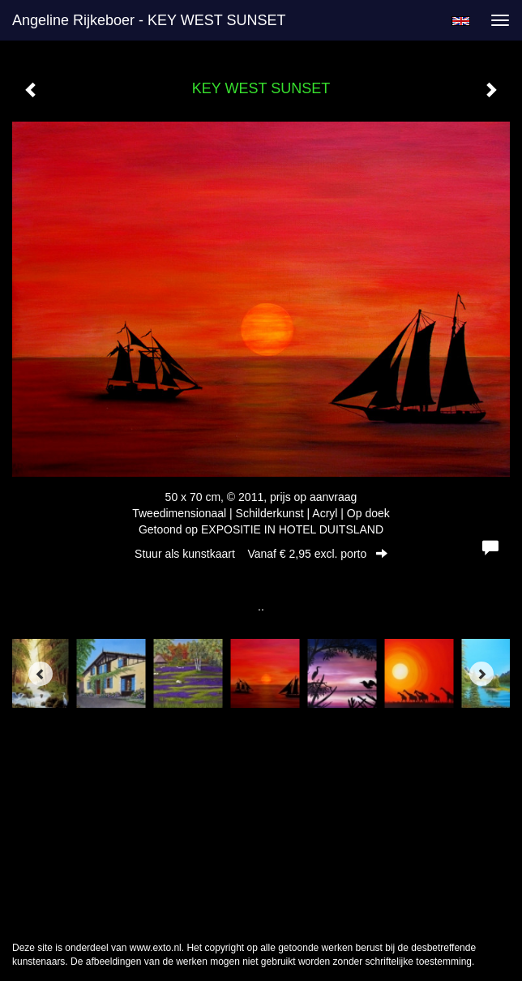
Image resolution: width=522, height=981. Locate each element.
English (460, 21)
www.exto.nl (156, 947)
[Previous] (40, 674)
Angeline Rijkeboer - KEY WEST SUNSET (148, 20)
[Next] (481, 674)
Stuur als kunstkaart (261, 553)
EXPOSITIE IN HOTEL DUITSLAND (292, 529)
